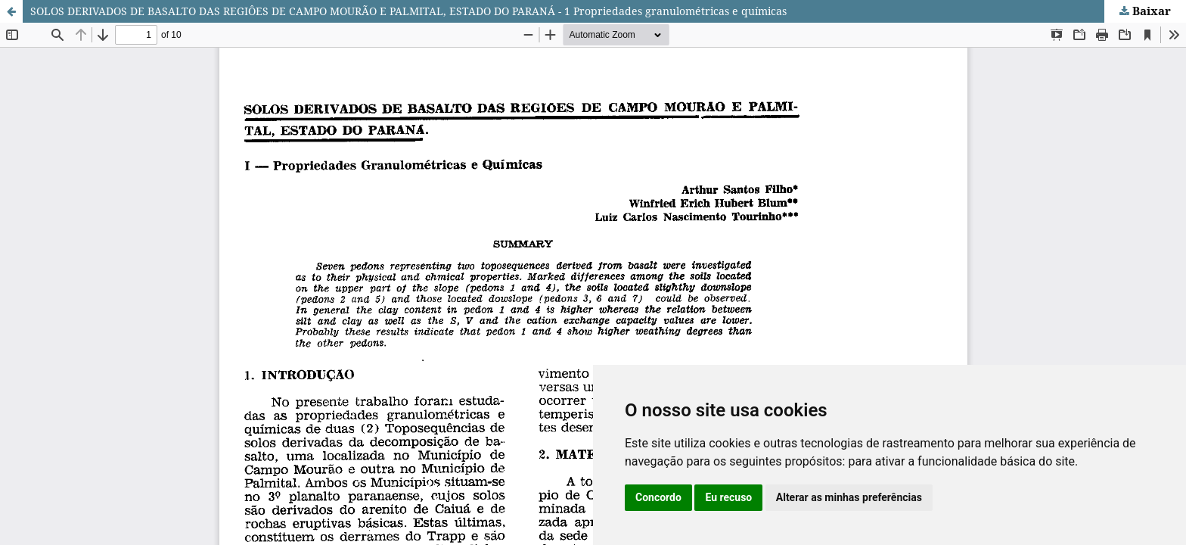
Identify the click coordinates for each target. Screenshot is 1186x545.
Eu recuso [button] (728, 497)
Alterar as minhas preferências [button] (849, 497)
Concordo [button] (658, 497)
